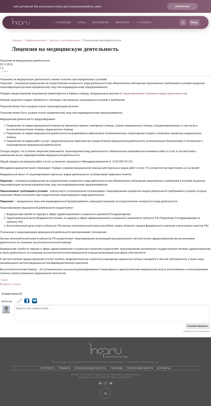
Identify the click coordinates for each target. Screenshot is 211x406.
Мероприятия (100, 22)
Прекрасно (182, 6)
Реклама (116, 368)
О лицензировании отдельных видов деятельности (153, 93)
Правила (64, 368)
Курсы (81, 22)
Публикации (63, 22)
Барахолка (122, 22)
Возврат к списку (10, 284)
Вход (194, 22)
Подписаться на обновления (196, 331)
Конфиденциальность (90, 368)
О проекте (47, 368)
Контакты (164, 368)
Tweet (4, 279)
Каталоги (145, 22)
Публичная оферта (140, 368)
